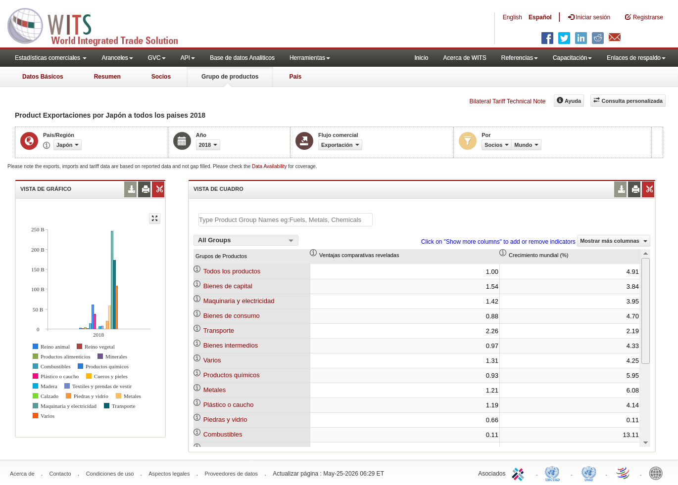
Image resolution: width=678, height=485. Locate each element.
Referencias (519, 57)
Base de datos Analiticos (242, 57)
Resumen (107, 76)
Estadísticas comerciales (51, 57)
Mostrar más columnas (613, 241)
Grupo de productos (229, 76)
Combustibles (222, 434)
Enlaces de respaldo (636, 57)
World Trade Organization (623, 473)
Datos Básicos (42, 76)
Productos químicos (231, 375)
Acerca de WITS (464, 57)
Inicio (421, 57)
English (512, 17)
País (295, 76)
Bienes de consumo (231, 315)
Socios (161, 76)
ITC (520, 473)
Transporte (218, 330)
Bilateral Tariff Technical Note (507, 101)
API (188, 57)
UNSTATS (589, 473)
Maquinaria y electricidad (239, 301)
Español (540, 17)
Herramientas (310, 57)
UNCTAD (554, 473)
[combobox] (246, 240)
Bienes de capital (227, 286)
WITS (99, 24)
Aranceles (117, 57)
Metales (214, 390)
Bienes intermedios (230, 345)
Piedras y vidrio (225, 419)
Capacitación (572, 57)
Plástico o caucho (228, 404)
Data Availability (270, 166)
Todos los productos (232, 271)
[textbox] (285, 219)
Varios (212, 360)
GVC (157, 57)
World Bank (658, 473)
